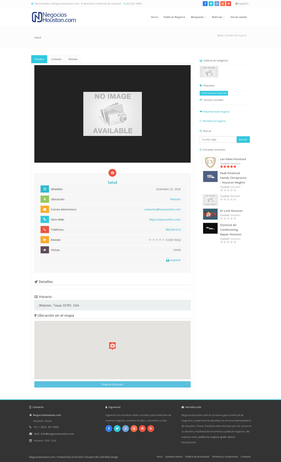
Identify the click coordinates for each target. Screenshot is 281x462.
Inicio (154, 17)
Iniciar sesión (238, 17)
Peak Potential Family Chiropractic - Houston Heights (233, 177)
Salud (37, 37)
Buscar (243, 139)
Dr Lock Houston (231, 211)
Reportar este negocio (216, 111)
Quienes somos (174, 456)
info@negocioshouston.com (57, 433)
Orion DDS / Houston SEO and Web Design (94, 457)
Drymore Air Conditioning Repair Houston (230, 229)
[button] (112, 346)
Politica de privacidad (197, 456)
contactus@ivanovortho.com (162, 209)
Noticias (217, 17)
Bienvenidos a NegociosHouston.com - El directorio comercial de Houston (78, 3)
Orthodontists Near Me (214, 93)
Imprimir (173, 260)
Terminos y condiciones (225, 456)
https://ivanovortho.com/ (165, 219)
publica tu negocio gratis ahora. (216, 437)
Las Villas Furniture (233, 159)
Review (73, 59)
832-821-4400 (133, 3)
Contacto (56, 59)
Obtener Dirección (112, 384)
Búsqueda (197, 17)
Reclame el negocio (214, 121)
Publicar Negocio (174, 17)
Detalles (39, 59)
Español (242, 3)
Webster (175, 199)
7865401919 (173, 229)
